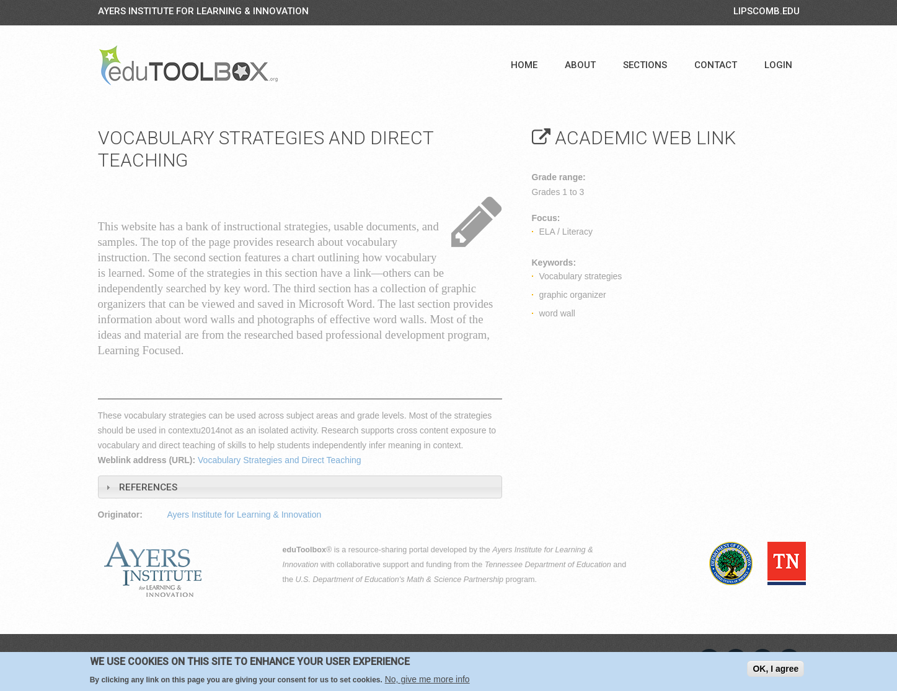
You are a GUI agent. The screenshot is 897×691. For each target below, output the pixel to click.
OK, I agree (775, 669)
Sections (645, 65)
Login (778, 65)
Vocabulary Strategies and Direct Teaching (279, 460)
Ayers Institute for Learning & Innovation (203, 11)
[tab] (300, 487)
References (148, 487)
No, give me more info (427, 679)
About (580, 65)
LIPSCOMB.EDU (766, 11)
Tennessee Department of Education (548, 564)
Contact (715, 65)
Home (524, 65)
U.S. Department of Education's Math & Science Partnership (400, 579)
